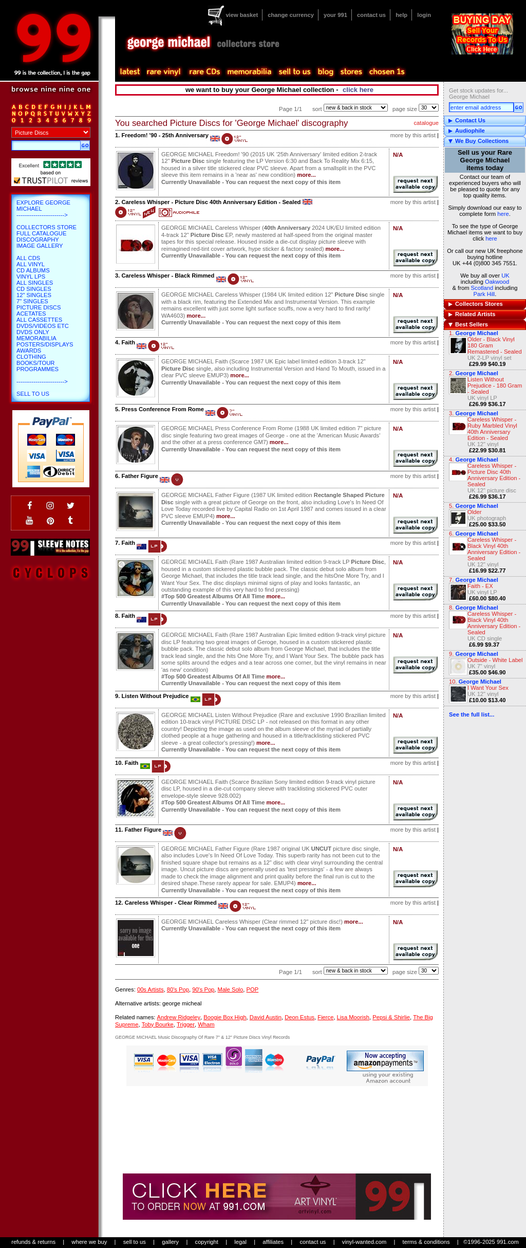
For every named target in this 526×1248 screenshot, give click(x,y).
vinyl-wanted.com (364, 1242)
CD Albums (33, 270)
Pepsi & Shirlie (391, 1017)
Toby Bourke (158, 1024)
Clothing (31, 357)
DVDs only (32, 332)
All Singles (34, 283)
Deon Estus (299, 1017)
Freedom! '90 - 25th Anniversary (165, 135)
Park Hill (484, 294)
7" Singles (32, 301)
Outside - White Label (495, 660)
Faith (128, 342)
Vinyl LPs (30, 276)
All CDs (28, 258)
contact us (371, 15)
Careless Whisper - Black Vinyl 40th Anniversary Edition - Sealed (493, 549)
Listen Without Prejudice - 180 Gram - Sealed (494, 385)
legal (240, 1242)
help (401, 15)
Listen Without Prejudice (155, 696)
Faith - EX (480, 586)
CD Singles (33, 289)
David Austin (265, 1017)
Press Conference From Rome (162, 409)
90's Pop (203, 989)
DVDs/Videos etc (42, 326)
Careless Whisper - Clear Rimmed (171, 903)
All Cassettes (39, 320)
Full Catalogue (41, 233)
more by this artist (413, 135)
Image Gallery (39, 246)
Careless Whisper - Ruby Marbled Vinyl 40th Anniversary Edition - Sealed (492, 428)
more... (306, 175)
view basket (242, 15)
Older (474, 512)
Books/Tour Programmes (37, 366)
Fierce (325, 1017)
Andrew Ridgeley (178, 1017)
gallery (170, 1242)
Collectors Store (46, 227)
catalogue (426, 123)
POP (253, 989)
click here (358, 90)
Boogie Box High (224, 1017)
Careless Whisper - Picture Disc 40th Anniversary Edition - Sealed (493, 475)
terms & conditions (426, 1242)
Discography (37, 239)
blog (325, 72)
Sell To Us (32, 394)
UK (505, 275)
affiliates (273, 1242)
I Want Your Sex (488, 688)
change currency (291, 15)
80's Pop (178, 989)
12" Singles (33, 295)
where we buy (89, 1242)
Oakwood (497, 282)
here (503, 214)
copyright (206, 1242)
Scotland (482, 288)
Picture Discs (38, 307)
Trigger (186, 1024)
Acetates (31, 313)
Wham (206, 1024)
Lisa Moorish (353, 1017)
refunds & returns (33, 1242)
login (424, 15)
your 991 (335, 15)
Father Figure (139, 476)
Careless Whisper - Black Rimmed (167, 275)
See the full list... (471, 714)
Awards (28, 350)
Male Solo (230, 989)
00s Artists (150, 989)
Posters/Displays (44, 344)
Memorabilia (36, 338)
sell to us (134, 1242)
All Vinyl (30, 264)
